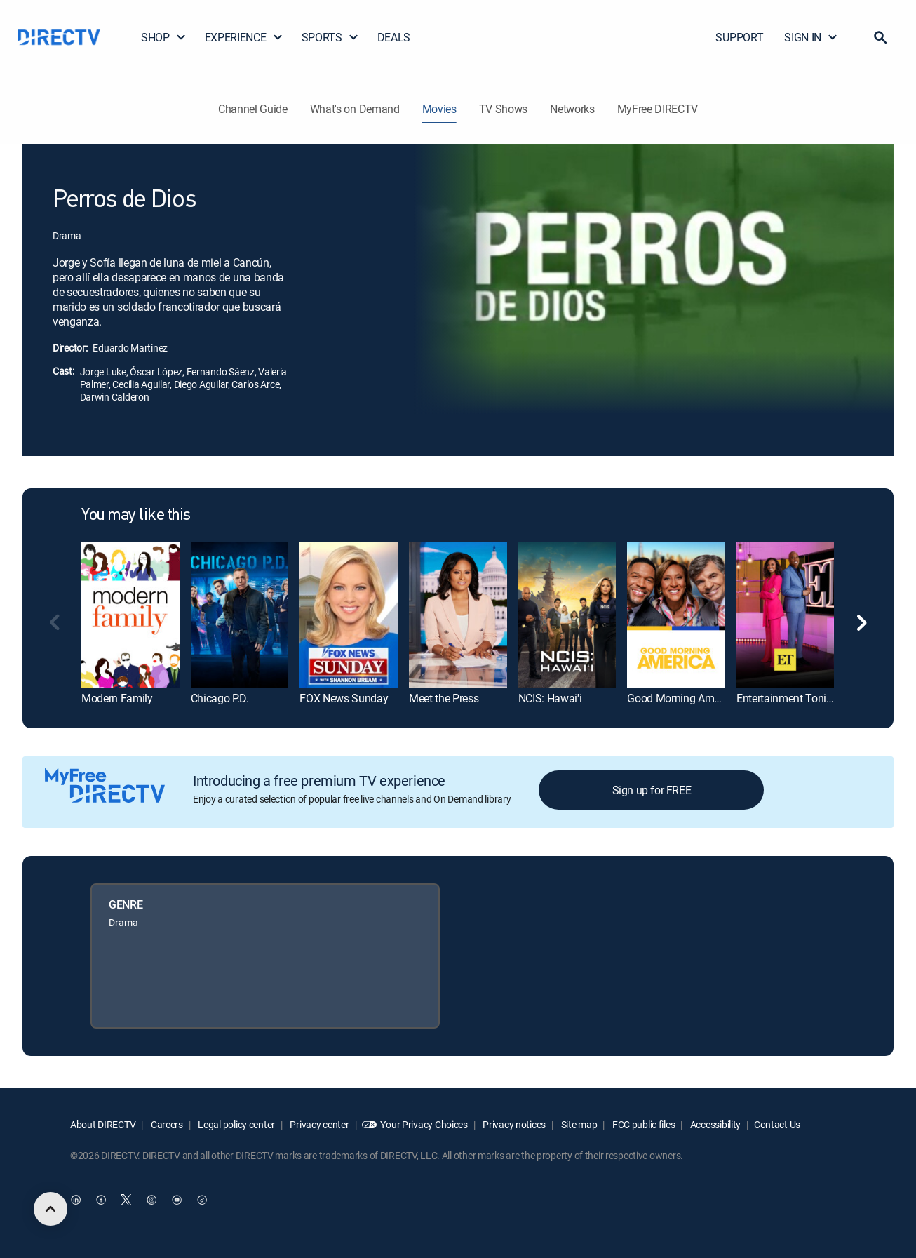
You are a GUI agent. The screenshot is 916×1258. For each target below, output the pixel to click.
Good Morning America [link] (682, 698)
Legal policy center (235, 1124)
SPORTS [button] (330, 37)
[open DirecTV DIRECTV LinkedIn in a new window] (75, 1199)
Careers (166, 1124)
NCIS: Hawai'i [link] (550, 698)
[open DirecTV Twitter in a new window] (126, 1199)
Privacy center (318, 1124)
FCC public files (642, 1124)
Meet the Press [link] (444, 698)
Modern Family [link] (117, 698)
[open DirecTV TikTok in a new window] (202, 1199)
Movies (439, 108)
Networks (572, 108)
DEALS (393, 37)
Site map (578, 1124)
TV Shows (503, 108)
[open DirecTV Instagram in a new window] (151, 1199)
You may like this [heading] (136, 515)
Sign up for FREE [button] (652, 790)
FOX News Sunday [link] (343, 698)
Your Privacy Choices (423, 1124)
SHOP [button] (164, 37)
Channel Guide (253, 108)
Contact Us (777, 1124)
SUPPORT (739, 37)
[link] (130, 615)
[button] (880, 37)
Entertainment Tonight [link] (789, 698)
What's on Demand (355, 108)
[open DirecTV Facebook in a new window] (101, 1199)
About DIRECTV (102, 1124)
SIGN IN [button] (811, 37)
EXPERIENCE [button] (244, 37)
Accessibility (714, 1124)
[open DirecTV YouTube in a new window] (176, 1199)
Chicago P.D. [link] (220, 698)
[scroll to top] (50, 1209)
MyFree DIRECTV (658, 108)
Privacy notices (513, 1124)
